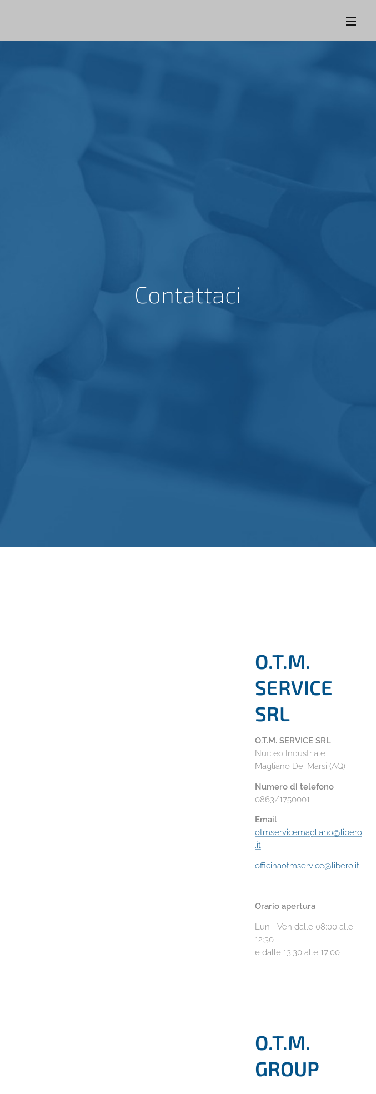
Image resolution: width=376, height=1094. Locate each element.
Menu (351, 21)
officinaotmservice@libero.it (307, 865)
